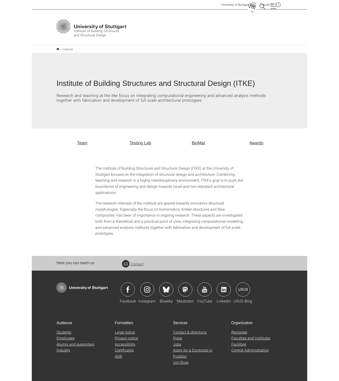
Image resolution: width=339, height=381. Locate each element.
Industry (63, 346)
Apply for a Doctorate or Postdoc (192, 350)
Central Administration (250, 346)
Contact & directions (190, 329)
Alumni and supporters (75, 341)
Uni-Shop (181, 359)
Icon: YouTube (205, 286)
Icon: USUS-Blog (243, 286)
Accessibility (125, 341)
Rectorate (239, 329)
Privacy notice (126, 334)
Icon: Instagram (147, 286)
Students (63, 329)
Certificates (124, 346)
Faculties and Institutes (250, 334)
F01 (267, 4)
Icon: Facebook (128, 286)
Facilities (238, 341)
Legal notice (125, 329)
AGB (118, 353)
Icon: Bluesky (166, 286)
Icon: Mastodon (185, 286)
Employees (65, 334)
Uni (235, 4)
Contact (133, 260)
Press (177, 334)
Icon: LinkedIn (224, 286)
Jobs (177, 341)
